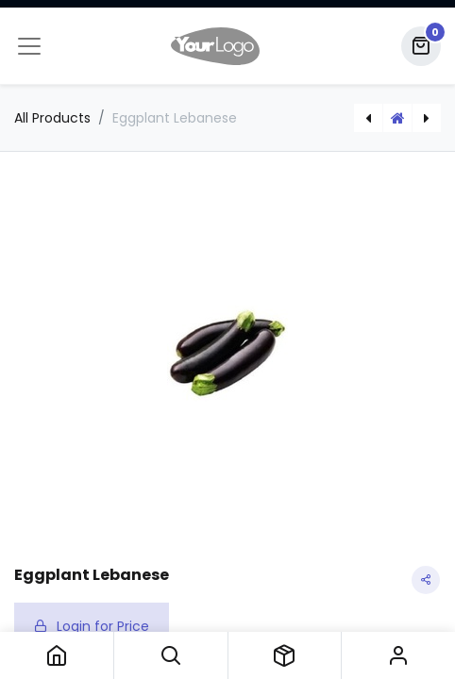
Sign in (398, 655)
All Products (52, 117)
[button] (171, 655)
